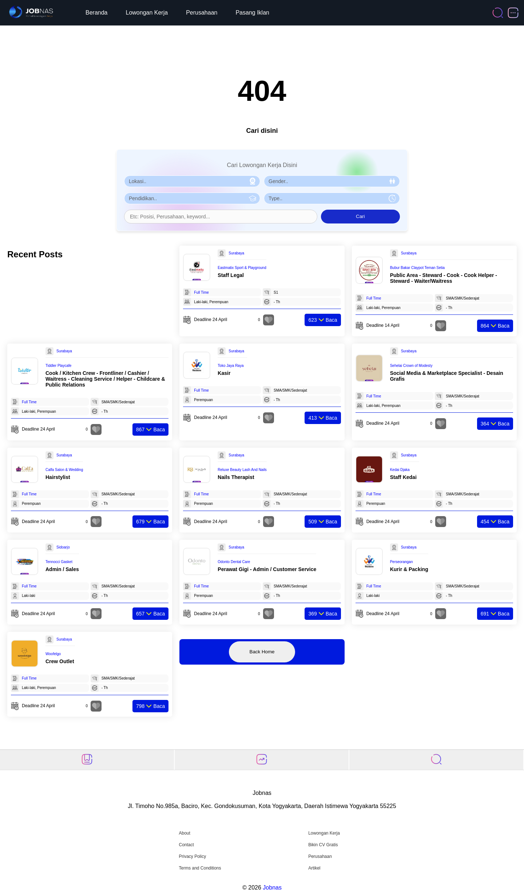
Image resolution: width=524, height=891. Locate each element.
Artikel (314, 868)
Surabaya (236, 253)
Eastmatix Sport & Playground (242, 268)
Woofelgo (53, 654)
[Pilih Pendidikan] (192, 198)
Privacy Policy (192, 856)
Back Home (262, 651)
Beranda (97, 12)
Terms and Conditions (200, 868)
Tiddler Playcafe (58, 366)
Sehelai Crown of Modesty (411, 366)
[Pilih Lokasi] (192, 181)
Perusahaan (201, 12)
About (184, 833)
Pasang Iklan (252, 12)
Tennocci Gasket (58, 562)
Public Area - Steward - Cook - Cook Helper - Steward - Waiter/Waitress (443, 278)
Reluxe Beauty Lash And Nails (242, 470)
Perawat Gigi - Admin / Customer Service (267, 569)
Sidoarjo (63, 547)
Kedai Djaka (400, 470)
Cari (360, 216)
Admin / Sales (62, 569)
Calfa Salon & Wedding (64, 470)
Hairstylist (57, 477)
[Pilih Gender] (332, 181)
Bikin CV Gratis (323, 844)
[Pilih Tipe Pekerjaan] (332, 198)
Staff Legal (231, 275)
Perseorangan (401, 562)
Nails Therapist (236, 477)
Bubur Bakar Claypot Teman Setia (417, 268)
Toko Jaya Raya (230, 366)
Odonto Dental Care (234, 562)
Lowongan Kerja (147, 12)
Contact (186, 844)
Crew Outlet (59, 661)
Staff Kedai (403, 477)
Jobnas (272, 887)
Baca (322, 320)
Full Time (201, 292)
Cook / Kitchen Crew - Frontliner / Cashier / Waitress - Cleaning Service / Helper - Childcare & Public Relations (105, 379)
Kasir (224, 373)
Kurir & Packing (409, 569)
